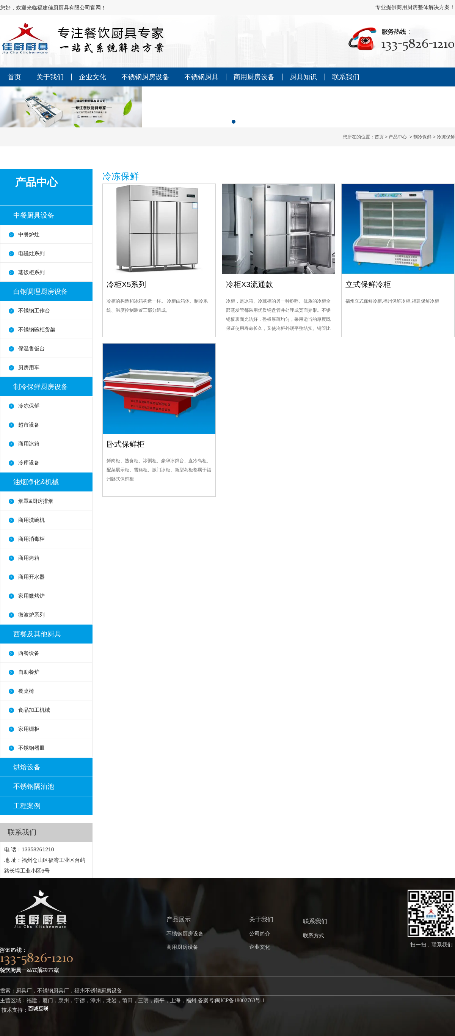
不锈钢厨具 (201, 77)
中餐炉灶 (28, 234)
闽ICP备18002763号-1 (240, 1000)
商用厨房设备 (254, 77)
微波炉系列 (31, 615)
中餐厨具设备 (33, 215)
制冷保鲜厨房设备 (40, 387)
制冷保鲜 (422, 137)
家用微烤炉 (31, 596)
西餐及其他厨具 (37, 634)
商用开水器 (31, 577)
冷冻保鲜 (28, 406)
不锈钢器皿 (31, 748)
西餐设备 (28, 653)
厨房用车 (28, 367)
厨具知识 (303, 77)
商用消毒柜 (31, 539)
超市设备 (28, 425)
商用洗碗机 (31, 520)
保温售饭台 (31, 348)
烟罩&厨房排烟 (35, 501)
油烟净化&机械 (36, 482)
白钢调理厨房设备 (40, 291)
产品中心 (398, 137)
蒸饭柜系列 (31, 272)
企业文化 (92, 77)
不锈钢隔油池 (33, 786)
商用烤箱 (28, 558)
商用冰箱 (28, 444)
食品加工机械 (34, 710)
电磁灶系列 (31, 253)
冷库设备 (28, 463)
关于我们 (50, 77)
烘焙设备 (27, 767)
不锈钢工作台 (34, 311)
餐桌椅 (26, 691)
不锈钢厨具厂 (53, 991)
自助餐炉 (28, 672)
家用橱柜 (28, 729)
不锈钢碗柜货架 (36, 329)
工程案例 (27, 806)
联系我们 (345, 77)
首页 (14, 77)
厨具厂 (24, 991)
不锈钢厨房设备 (145, 77)
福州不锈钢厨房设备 (98, 991)
